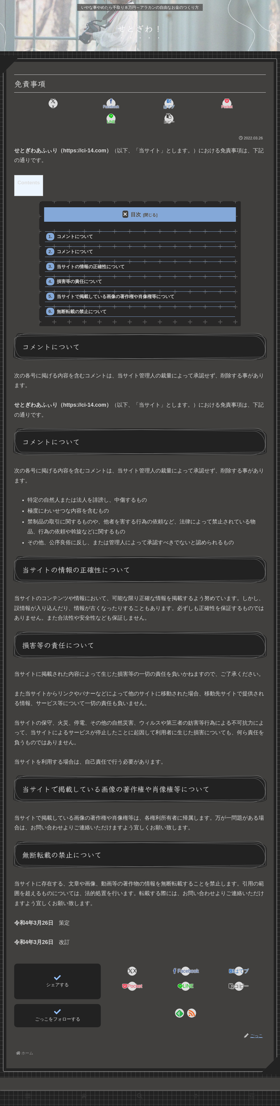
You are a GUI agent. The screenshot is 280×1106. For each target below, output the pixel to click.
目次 (136, 199)
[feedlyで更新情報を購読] (179, 1000)
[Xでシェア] (34, 103)
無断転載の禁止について (82, 298)
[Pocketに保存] (161, 103)
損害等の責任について (79, 267)
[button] (246, 103)
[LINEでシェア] (203, 103)
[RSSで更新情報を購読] (191, 1000)
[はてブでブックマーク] (119, 103)
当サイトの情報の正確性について (91, 252)
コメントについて (75, 221)
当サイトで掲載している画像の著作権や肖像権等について (116, 283)
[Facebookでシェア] (76, 103)
